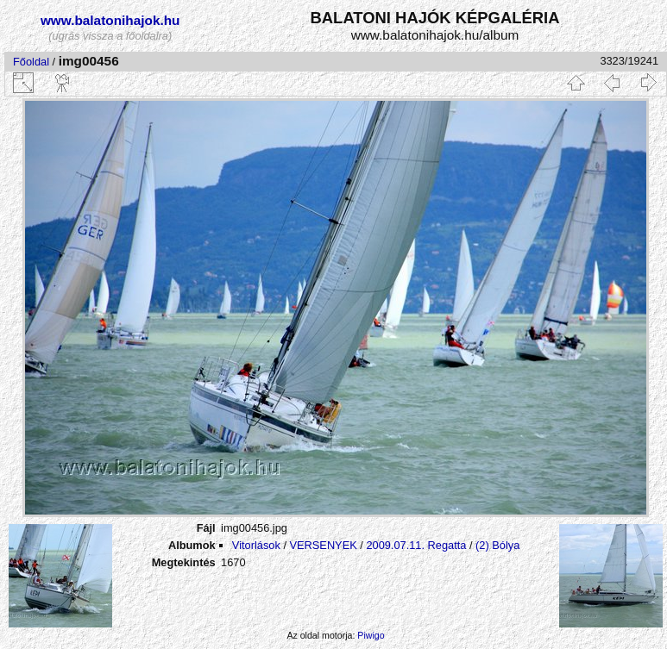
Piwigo (370, 635)
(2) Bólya (497, 545)
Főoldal (31, 61)
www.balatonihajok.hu (110, 20)
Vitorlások (256, 545)
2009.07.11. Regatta (416, 545)
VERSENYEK (323, 545)
